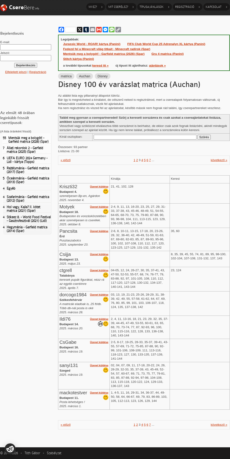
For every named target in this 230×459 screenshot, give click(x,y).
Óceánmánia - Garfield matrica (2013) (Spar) (26, 180)
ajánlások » (157, 65)
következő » (219, 160)
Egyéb (9, 188)
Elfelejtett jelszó (16, 72)
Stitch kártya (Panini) (78, 59)
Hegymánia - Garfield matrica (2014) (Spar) (25, 229)
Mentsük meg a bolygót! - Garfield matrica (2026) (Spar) (25, 139)
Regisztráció (184, 6)
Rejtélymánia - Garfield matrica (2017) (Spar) (26, 170)
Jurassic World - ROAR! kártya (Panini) (92, 44)
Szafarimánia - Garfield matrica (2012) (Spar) (26, 198)
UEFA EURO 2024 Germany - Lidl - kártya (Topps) (25, 160)
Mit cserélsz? (118, 6)
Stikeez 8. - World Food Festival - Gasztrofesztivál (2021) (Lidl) (27, 219)
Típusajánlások (152, 6)
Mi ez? (93, 6)
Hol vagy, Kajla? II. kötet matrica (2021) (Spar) (21, 209)
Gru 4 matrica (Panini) (167, 54)
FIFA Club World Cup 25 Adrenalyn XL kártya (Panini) (166, 44)
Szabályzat (54, 453)
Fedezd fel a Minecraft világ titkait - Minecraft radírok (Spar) (106, 49)
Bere (24, 7)
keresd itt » (100, 65)
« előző (66, 160)
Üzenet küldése (99, 186)
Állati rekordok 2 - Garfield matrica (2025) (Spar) (23, 150)
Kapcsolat (214, 6)
